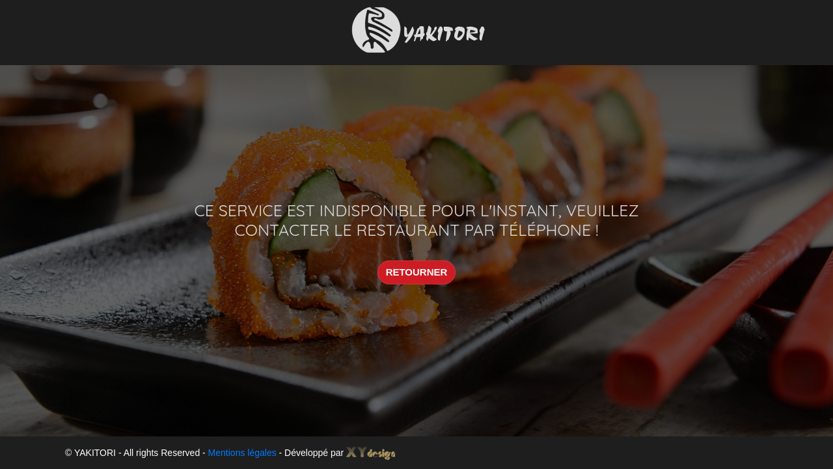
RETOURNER (417, 271)
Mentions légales (242, 453)
